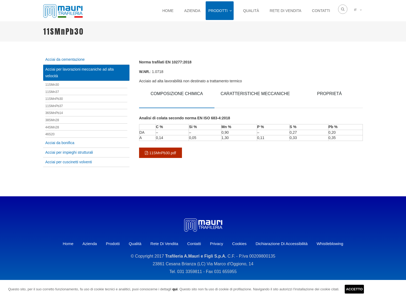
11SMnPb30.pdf (160, 153)
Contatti (321, 11)
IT (355, 9)
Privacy (216, 243)
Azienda (192, 11)
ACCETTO (354, 289)
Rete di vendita (285, 11)
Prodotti (218, 11)
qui (175, 289)
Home (167, 11)
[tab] (176, 97)
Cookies (239, 243)
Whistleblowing (329, 243)
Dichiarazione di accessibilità (281, 243)
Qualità (251, 11)
